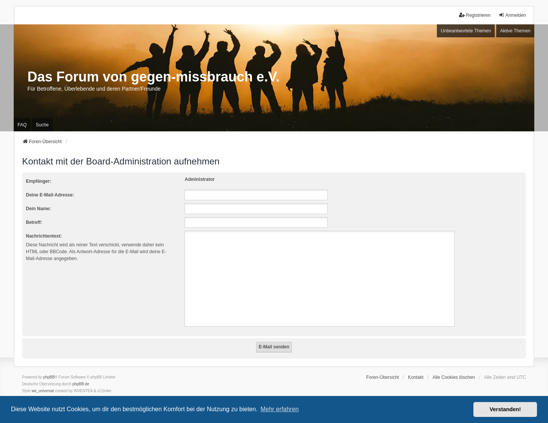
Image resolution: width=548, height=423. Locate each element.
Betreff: (34, 222)
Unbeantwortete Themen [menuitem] (466, 31)
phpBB (49, 377)
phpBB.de (80, 384)
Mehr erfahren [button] (279, 409)
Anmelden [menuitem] (512, 15)
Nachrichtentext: (44, 236)
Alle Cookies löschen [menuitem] (454, 377)
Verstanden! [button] (505, 409)
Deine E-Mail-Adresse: (50, 195)
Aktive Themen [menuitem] (515, 31)
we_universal (43, 391)
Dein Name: (38, 208)
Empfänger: (38, 181)
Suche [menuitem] (42, 125)
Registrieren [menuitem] (475, 15)
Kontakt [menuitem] (416, 377)
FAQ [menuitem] (22, 125)
